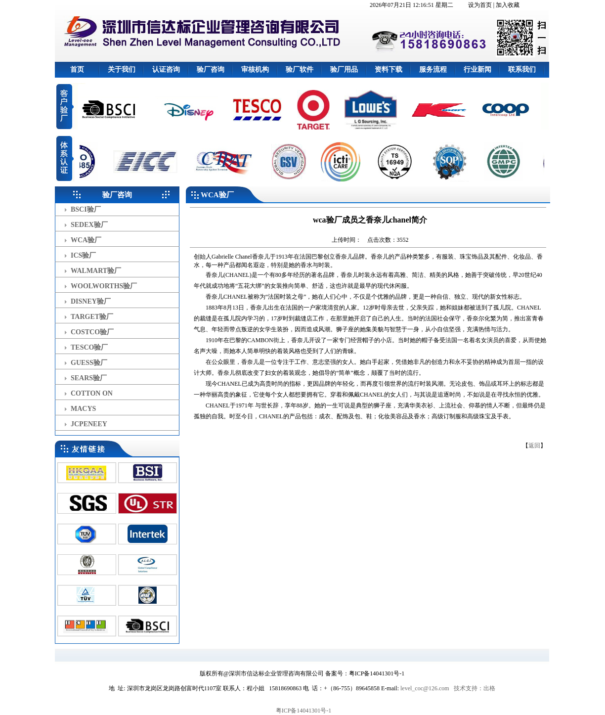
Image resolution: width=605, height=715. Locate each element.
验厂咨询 (210, 69)
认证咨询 (166, 69)
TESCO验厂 (89, 347)
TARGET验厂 (92, 316)
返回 (534, 445)
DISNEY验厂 (91, 301)
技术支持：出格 (474, 688)
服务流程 (433, 69)
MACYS (83, 408)
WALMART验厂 (96, 270)
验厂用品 (344, 69)
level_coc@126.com (424, 688)
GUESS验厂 (89, 362)
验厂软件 (299, 69)
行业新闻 (477, 69)
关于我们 (121, 69)
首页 (77, 69)
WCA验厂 (86, 240)
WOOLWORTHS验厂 (104, 286)
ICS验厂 (83, 255)
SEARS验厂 (89, 378)
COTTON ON (92, 393)
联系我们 (522, 69)
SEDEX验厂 (89, 224)
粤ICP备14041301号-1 (304, 710)
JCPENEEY (89, 424)
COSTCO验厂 (92, 332)
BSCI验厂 (86, 209)
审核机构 (255, 69)
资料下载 (388, 69)
